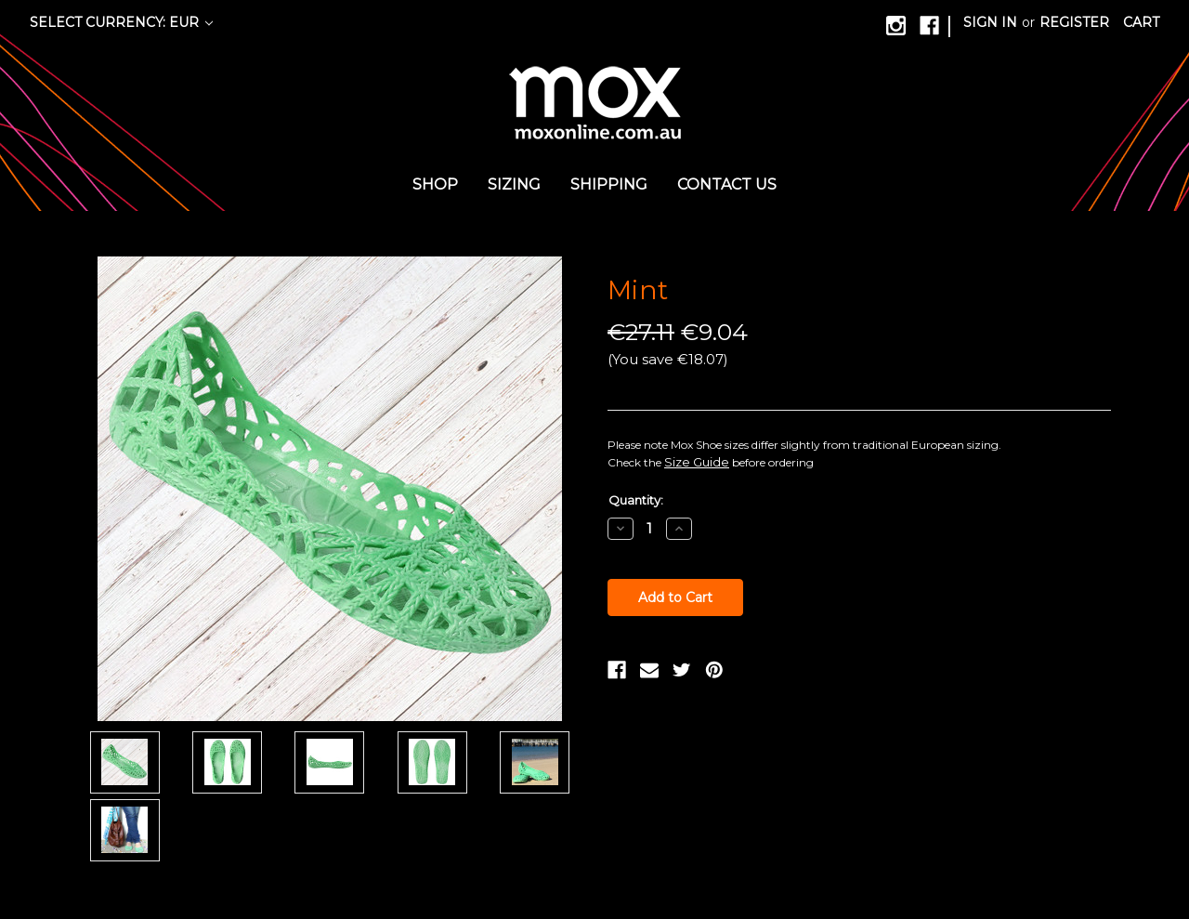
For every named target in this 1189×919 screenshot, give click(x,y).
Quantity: (635, 499)
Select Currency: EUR (121, 22)
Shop (435, 184)
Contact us (727, 184)
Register (1074, 22)
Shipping (608, 184)
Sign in (990, 22)
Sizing (514, 184)
